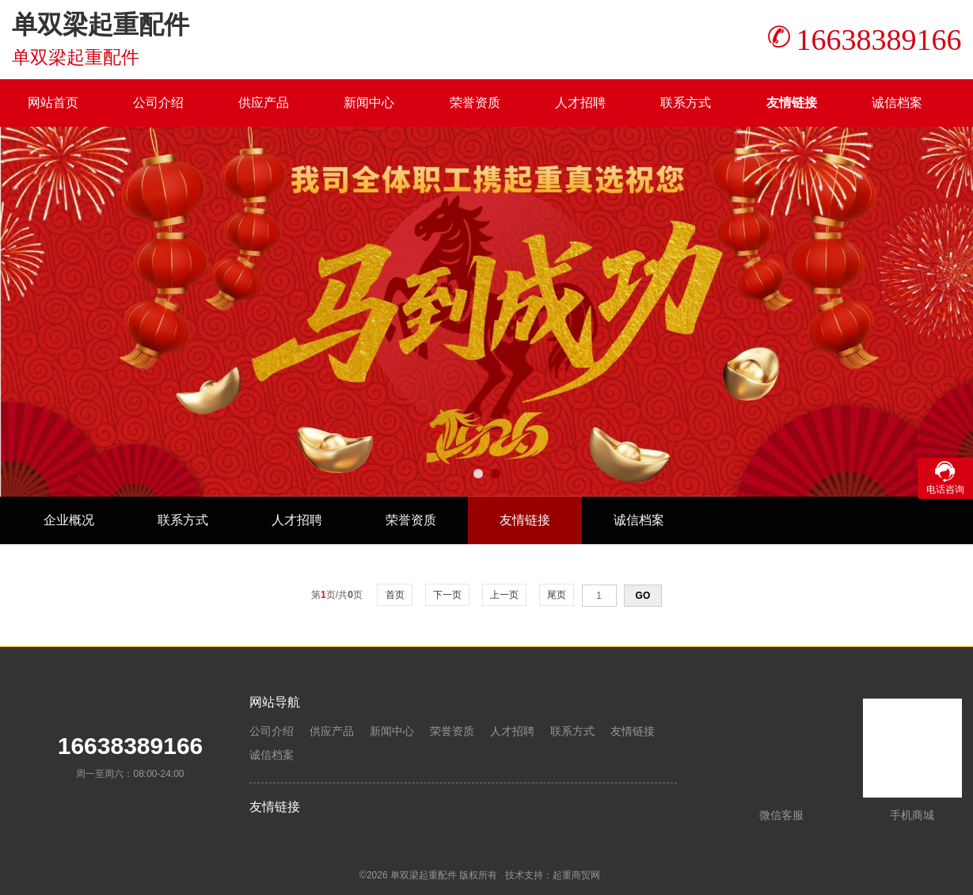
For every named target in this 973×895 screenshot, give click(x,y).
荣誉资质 (475, 102)
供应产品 (263, 102)
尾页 (557, 594)
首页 (394, 594)
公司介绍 (158, 102)
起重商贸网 (576, 875)
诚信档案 (897, 102)
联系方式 (685, 102)
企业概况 (69, 520)
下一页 (448, 594)
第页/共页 (337, 594)
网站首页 (53, 102)
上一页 (505, 594)
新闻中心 (369, 102)
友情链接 (791, 102)
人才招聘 (580, 102)
